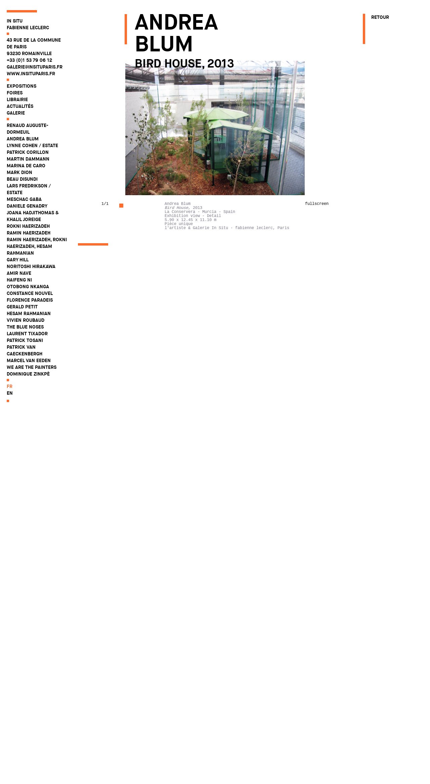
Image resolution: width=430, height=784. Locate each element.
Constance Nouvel (30, 293)
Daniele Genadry (27, 206)
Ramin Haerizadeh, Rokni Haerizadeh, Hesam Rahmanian (37, 246)
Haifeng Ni (19, 280)
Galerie (16, 113)
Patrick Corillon (28, 152)
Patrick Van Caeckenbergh (24, 350)
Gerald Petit (22, 307)
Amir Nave (19, 273)
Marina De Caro (26, 166)
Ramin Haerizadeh (28, 233)
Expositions (21, 86)
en (10, 393)
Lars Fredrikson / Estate (29, 189)
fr (9, 386)
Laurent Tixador (27, 334)
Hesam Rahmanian (29, 313)
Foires (15, 93)
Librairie (17, 99)
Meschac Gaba (24, 199)
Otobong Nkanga (28, 287)
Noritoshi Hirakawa (31, 266)
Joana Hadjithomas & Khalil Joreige (33, 216)
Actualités (20, 106)
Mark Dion (19, 172)
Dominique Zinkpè (28, 374)
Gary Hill (18, 260)
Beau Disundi (22, 179)
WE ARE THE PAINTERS (31, 367)
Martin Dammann (28, 159)
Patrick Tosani (25, 340)
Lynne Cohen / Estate (32, 145)
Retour (380, 17)
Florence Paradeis (30, 300)
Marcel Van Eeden (29, 360)
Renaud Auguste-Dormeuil (27, 128)
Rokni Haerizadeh (28, 226)
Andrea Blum (23, 139)
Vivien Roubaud (25, 320)
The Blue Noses (25, 327)
